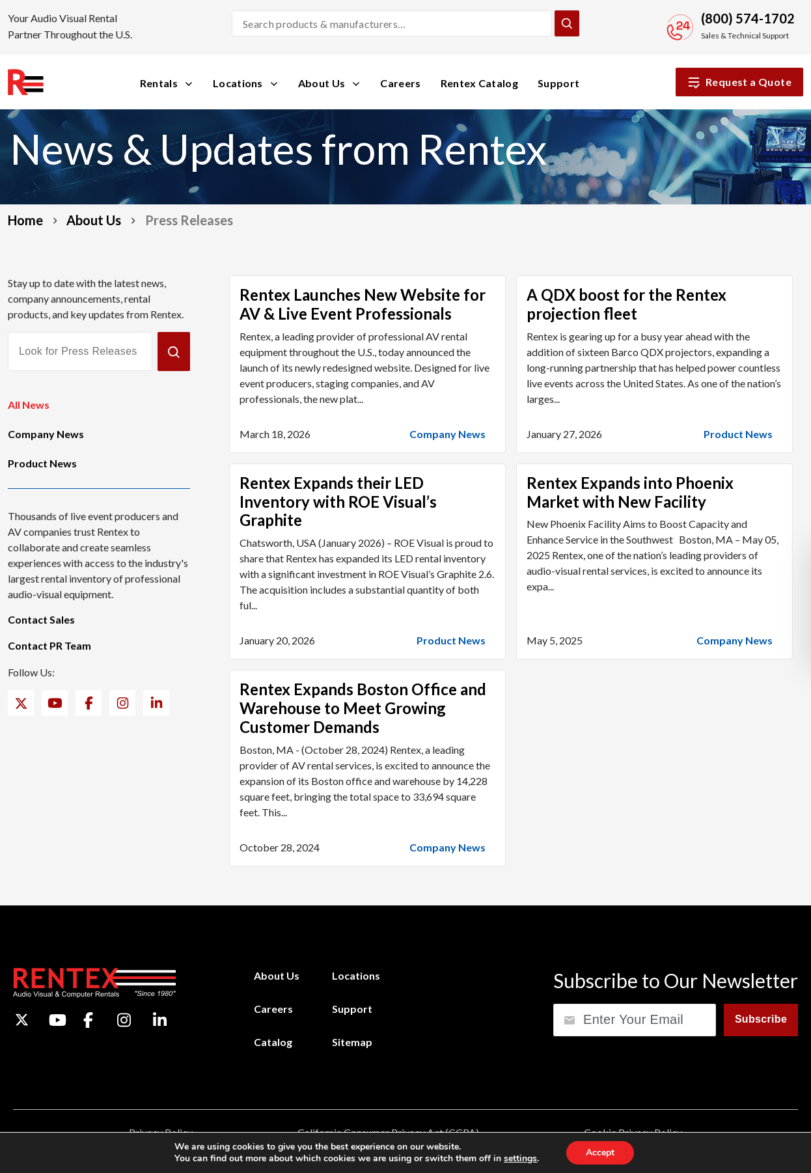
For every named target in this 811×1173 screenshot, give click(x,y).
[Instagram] (123, 703)
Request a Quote (739, 82)
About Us (93, 220)
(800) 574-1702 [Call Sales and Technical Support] (748, 18)
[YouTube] (55, 703)
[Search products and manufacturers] (392, 23)
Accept (600, 1152)
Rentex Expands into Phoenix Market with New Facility (630, 492)
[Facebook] (89, 703)
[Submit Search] (567, 23)
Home (25, 220)
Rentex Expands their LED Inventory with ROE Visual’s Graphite (338, 501)
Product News (42, 463)
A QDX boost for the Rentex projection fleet (626, 304)
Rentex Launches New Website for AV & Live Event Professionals (363, 304)
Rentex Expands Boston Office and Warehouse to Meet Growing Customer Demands (363, 708)
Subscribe (761, 1019)
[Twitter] (21, 703)
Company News (46, 434)
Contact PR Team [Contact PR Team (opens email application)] (49, 645)
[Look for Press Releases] (80, 351)
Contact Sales (41, 619)
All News (28, 404)
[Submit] (174, 351)
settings (520, 1159)
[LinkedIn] (156, 703)
